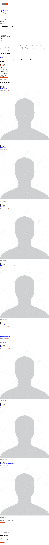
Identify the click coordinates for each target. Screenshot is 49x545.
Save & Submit (3, 542)
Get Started (2, 522)
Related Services (5, 10)
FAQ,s (3, 9)
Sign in (7, 3)
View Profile (2, 65)
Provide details (3, 541)
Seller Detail (4, 7)
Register (4, 3)
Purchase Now (4, 77)
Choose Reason (3, 539)
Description (4, 5)
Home (3, 2)
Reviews (3, 8)
